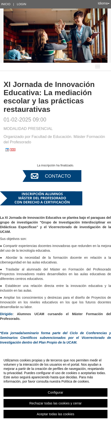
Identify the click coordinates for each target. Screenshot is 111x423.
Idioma (104, 3)
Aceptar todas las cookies (55, 414)
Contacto (58, 176)
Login (21, 4)
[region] (55, 387)
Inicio (5, 4)
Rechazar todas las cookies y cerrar (55, 403)
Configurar (55, 392)
